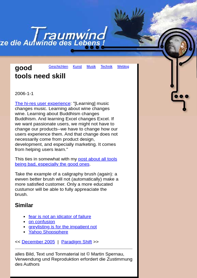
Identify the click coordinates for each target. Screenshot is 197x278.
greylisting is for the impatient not (63, 226)
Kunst (77, 66)
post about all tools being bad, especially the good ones (66, 161)
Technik (107, 66)
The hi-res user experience (43, 103)
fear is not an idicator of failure (60, 216)
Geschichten (58, 66)
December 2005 (38, 241)
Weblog (123, 66)
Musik (91, 66)
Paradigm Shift (76, 241)
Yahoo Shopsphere (48, 231)
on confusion (42, 221)
